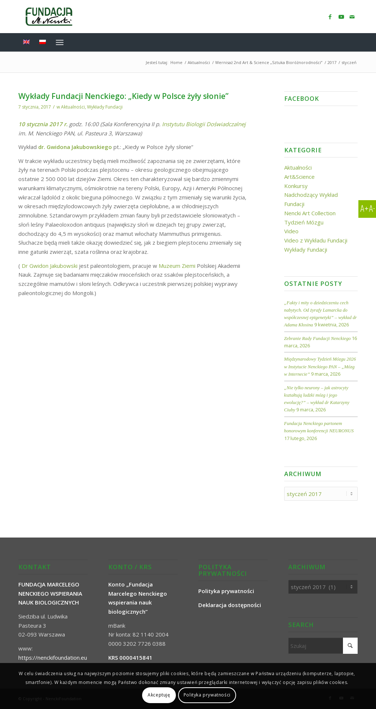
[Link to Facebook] (330, 16)
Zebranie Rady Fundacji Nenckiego (317, 338)
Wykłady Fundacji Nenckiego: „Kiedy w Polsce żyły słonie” (123, 96)
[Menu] (60, 42)
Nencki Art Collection (310, 213)
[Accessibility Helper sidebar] (367, 209)
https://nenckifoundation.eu (52, 657)
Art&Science (299, 176)
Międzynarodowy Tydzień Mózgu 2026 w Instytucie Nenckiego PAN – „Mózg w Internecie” (320, 366)
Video (291, 231)
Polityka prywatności (207, 695)
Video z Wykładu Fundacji (315, 240)
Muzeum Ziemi (178, 265)
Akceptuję (159, 695)
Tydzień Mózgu (303, 222)
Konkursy (296, 185)
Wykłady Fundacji (105, 107)
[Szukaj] (353, 42)
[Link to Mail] (352, 16)
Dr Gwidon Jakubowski (49, 265)
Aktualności (73, 107)
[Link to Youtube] (341, 16)
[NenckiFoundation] (49, 16)
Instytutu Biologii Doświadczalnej (204, 124)
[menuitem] (353, 42)
